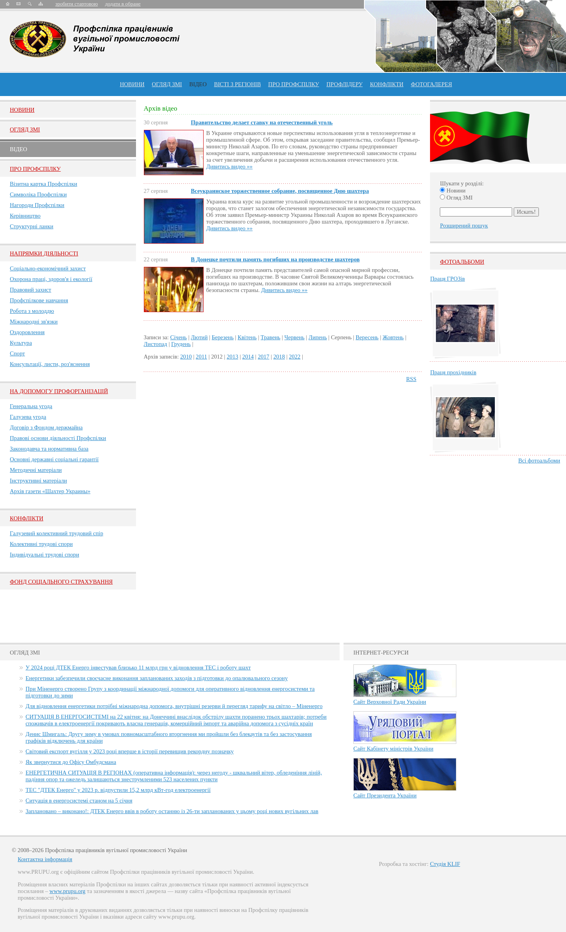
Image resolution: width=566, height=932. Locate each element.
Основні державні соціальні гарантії (54, 459)
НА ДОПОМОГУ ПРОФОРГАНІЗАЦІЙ (59, 391)
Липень (318, 337)
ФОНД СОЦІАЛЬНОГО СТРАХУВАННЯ (61, 582)
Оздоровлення (27, 332)
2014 (248, 356)
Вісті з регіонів (237, 84)
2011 (201, 356)
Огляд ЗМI (25, 129)
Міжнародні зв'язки (34, 321)
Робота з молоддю (32, 311)
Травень (270, 337)
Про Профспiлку (35, 169)
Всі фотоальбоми (539, 460)
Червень (294, 337)
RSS (411, 379)
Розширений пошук (464, 225)
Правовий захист (30, 290)
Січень (178, 337)
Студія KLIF (445, 864)
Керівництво (25, 216)
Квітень (247, 337)
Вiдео (18, 149)
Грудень (181, 344)
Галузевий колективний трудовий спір (56, 533)
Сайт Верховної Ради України (389, 702)
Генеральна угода (31, 406)
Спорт (17, 353)
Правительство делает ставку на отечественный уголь (262, 122)
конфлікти (386, 84)
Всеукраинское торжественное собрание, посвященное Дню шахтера (280, 191)
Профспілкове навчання (39, 300)
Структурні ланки (31, 226)
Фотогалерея (431, 84)
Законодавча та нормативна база (49, 449)
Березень (223, 337)
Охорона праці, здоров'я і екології (51, 279)
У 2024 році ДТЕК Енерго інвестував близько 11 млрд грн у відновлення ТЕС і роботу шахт (138, 667)
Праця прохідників (453, 372)
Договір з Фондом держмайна (46, 427)
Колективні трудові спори (41, 544)
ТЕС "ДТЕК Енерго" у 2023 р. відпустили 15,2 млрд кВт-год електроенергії (118, 790)
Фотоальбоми (462, 262)
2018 (279, 356)
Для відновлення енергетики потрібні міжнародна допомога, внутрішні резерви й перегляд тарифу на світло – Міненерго (174, 706)
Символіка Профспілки (38, 194)
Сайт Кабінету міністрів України (393, 748)
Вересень (367, 337)
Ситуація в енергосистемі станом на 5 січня (79, 800)
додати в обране (122, 4)
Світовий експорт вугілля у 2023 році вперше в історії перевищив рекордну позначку (130, 751)
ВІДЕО (198, 84)
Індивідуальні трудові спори (44, 554)
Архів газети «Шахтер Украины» (50, 491)
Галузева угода (28, 417)
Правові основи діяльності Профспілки (58, 438)
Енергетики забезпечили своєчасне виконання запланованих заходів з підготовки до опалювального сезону (157, 678)
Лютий (199, 337)
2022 (294, 356)
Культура (21, 343)
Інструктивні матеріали (38, 480)
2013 (232, 356)
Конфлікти (26, 518)
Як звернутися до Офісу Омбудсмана (71, 762)
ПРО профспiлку (293, 84)
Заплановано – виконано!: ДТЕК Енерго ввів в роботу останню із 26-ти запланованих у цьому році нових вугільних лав (172, 811)
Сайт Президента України (385, 795)
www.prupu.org (68, 891)
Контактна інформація (45, 859)
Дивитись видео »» (229, 166)
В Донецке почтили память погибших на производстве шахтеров (275, 259)
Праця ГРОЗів (447, 279)
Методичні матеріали (36, 470)
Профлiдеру (344, 84)
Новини (132, 84)
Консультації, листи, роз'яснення (50, 364)
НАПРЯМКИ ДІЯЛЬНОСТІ (44, 253)
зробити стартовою (76, 4)
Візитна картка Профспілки (43, 184)
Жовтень (393, 337)
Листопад (155, 344)
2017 (263, 356)
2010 (186, 356)
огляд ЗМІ (167, 84)
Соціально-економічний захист (48, 268)
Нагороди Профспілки (37, 205)
